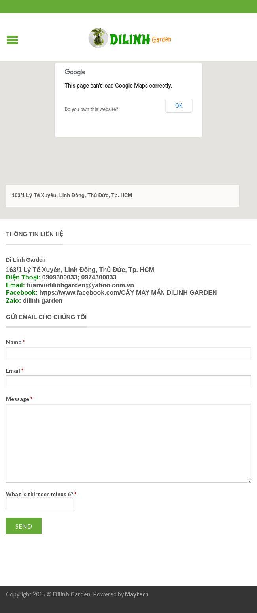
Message (19, 399)
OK (178, 106)
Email (14, 370)
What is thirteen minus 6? (41, 494)
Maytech (137, 594)
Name (15, 342)
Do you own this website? (92, 109)
